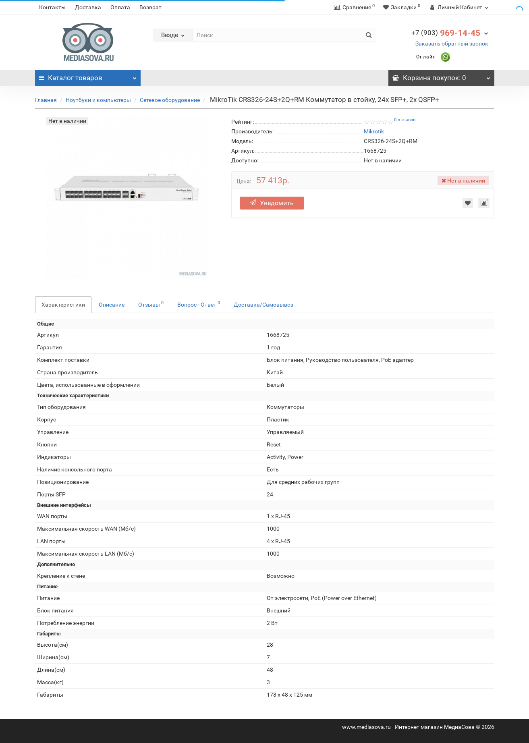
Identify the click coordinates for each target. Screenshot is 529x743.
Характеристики (63, 304)
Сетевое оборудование (170, 100)
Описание (111, 304)
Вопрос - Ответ (198, 303)
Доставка (88, 7)
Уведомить (272, 203)
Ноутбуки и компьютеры (98, 100)
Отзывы (151, 303)
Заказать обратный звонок (451, 43)
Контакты (52, 7)
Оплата (120, 7)
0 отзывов (404, 119)
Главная (46, 100)
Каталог (88, 76)
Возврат (150, 7)
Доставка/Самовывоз (263, 304)
